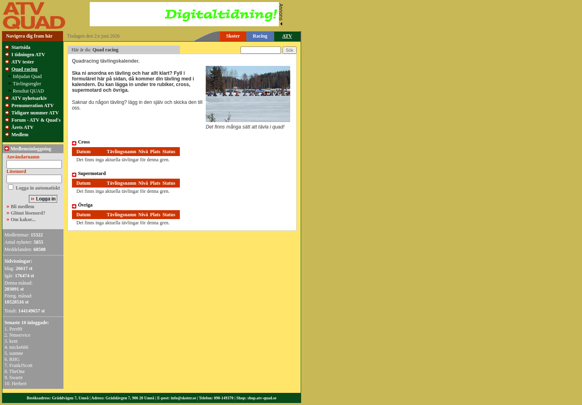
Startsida (20, 47)
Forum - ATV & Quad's (36, 120)
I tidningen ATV (28, 54)
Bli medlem (22, 206)
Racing (260, 36)
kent (13, 341)
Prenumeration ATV (32, 105)
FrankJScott (20, 365)
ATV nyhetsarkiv (29, 98)
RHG (14, 359)
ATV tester (22, 62)
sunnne (16, 353)
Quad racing (24, 69)
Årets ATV (22, 127)
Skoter (233, 36)
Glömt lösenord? (28, 213)
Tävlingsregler (27, 83)
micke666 (18, 347)
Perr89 (15, 329)
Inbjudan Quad (27, 76)
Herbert (19, 383)
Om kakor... (23, 219)
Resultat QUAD (28, 91)
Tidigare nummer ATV (35, 113)
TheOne (17, 371)
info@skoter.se (183, 398)
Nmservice (19, 335)
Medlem (19, 134)
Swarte (16, 377)
